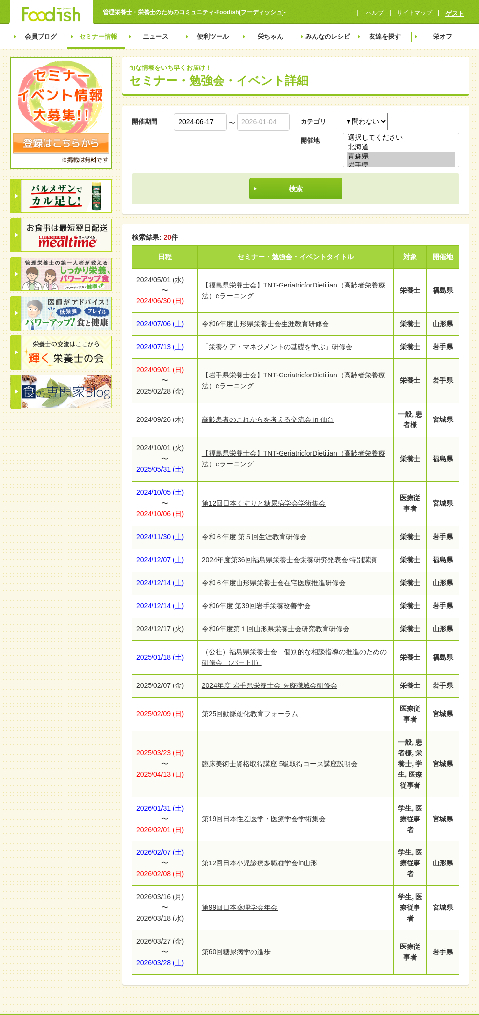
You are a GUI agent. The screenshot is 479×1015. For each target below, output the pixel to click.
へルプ (373, 12)
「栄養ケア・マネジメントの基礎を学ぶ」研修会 (277, 347)
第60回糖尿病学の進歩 (236, 952)
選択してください (401, 138)
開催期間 (144, 121)
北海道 (401, 147)
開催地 (310, 140)
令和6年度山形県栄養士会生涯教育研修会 (265, 324)
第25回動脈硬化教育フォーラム (250, 714)
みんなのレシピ (327, 36)
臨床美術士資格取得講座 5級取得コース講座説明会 (280, 764)
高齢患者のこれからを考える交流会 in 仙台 (268, 419)
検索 (296, 189)
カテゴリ (313, 121)
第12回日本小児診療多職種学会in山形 (259, 863)
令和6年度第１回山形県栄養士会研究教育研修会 (275, 629)
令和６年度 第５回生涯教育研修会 (254, 537)
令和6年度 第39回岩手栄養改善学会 (256, 606)
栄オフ (442, 36)
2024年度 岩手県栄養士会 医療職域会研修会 (269, 685)
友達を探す (385, 36)
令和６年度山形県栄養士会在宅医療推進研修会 (274, 583)
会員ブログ (41, 36)
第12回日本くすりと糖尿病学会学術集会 (264, 503)
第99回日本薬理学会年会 (240, 907)
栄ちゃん (270, 36)
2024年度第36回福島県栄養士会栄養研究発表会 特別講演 (289, 560)
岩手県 (401, 166)
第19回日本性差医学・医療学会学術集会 (264, 819)
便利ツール (213, 36)
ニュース (155, 36)
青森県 (401, 156)
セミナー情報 (98, 36)
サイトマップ (414, 12)
